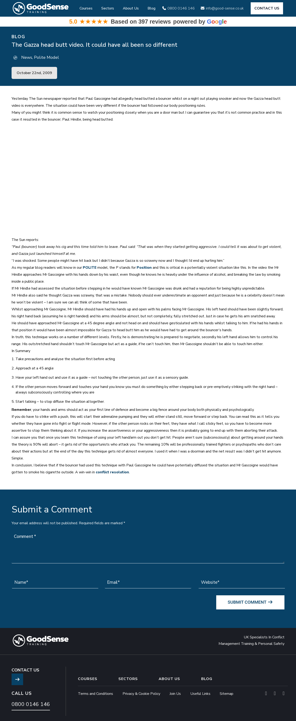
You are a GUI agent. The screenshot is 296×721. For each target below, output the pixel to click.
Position (144, 267)
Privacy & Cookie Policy (141, 693)
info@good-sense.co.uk (225, 8)
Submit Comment (250, 602)
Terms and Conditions (95, 693)
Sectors (107, 8)
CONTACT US (266, 8)
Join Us (175, 693)
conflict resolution (112, 472)
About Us (131, 8)
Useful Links (200, 693)
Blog (151, 8)
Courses (86, 8)
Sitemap (226, 693)
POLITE (89, 267)
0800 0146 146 (181, 8)
